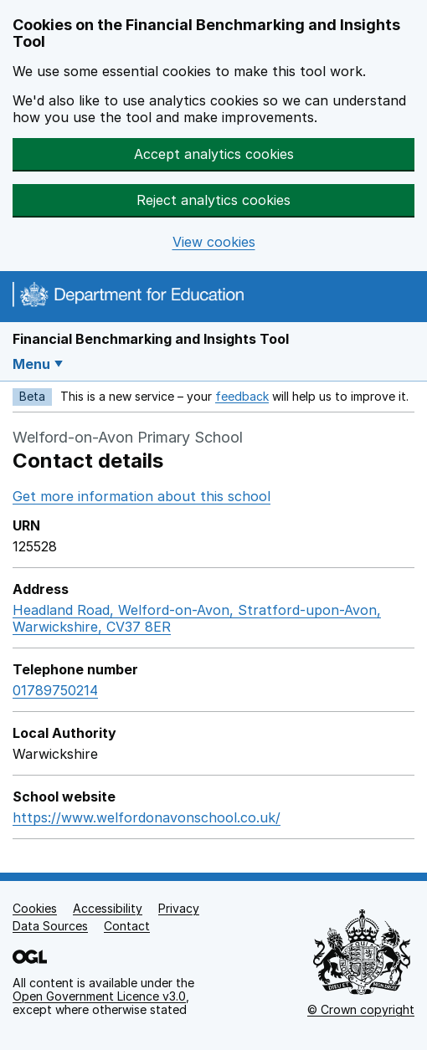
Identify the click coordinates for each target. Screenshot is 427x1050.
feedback (242, 396)
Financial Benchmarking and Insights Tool (151, 338)
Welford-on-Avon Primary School (128, 437)
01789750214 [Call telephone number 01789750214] (55, 690)
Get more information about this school (141, 496)
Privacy (178, 908)
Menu (31, 364)
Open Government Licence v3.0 (99, 996)
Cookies (35, 908)
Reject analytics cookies (213, 200)
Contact (127, 926)
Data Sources (50, 926)
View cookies (213, 242)
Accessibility (107, 908)
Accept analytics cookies (214, 154)
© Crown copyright (360, 1009)
